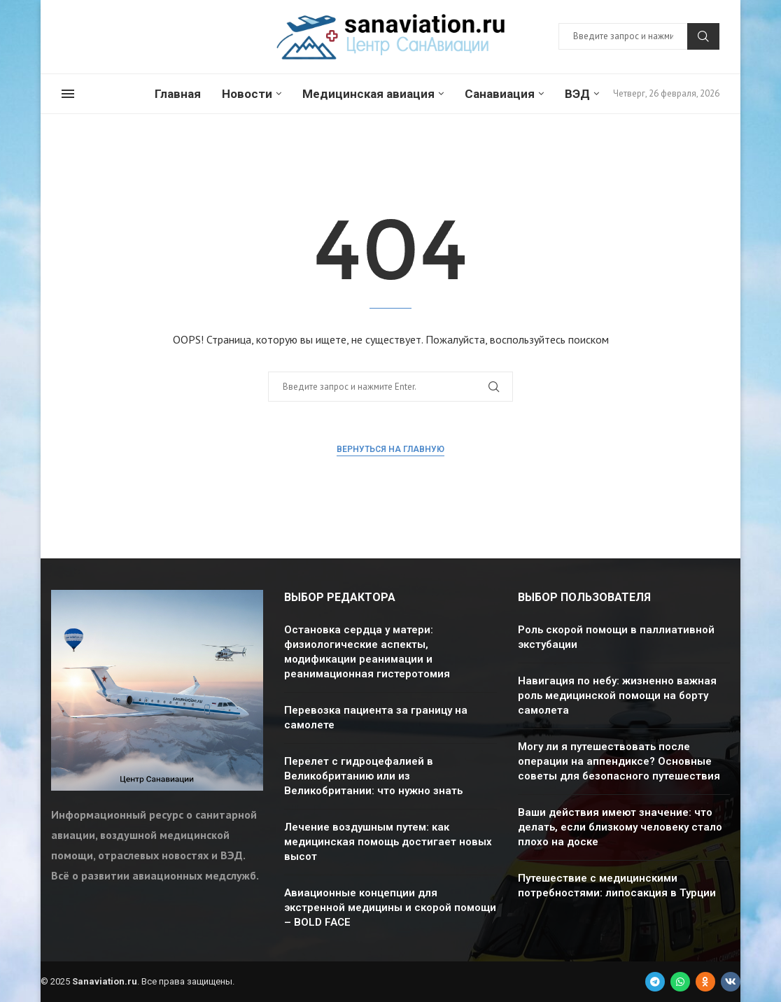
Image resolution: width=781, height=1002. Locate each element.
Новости (247, 94)
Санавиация (500, 94)
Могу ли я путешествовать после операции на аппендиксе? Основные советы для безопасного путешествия (619, 761)
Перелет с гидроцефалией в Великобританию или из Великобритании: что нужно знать (373, 776)
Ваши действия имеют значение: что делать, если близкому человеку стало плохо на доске (620, 827)
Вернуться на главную (390, 449)
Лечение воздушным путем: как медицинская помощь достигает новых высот (388, 842)
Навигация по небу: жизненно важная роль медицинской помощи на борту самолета (617, 696)
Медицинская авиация (368, 94)
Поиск (703, 36)
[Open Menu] (68, 93)
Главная (178, 94)
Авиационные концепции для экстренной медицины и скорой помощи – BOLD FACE (390, 908)
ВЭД (577, 94)
